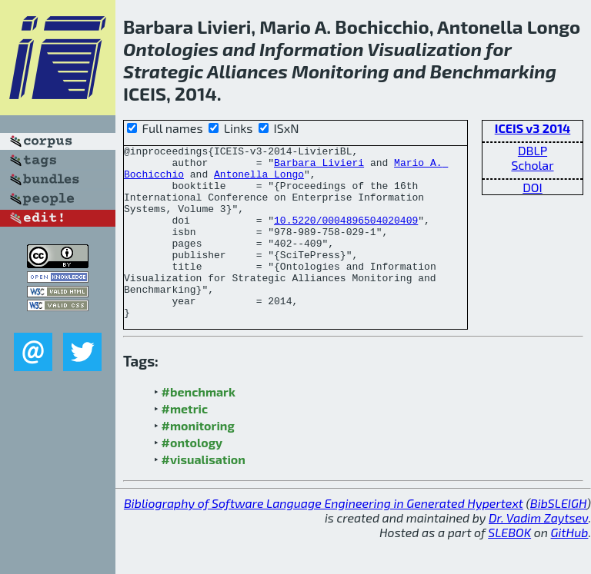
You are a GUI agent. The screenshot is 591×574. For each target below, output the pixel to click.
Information (311, 49)
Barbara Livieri (319, 167)
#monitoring (198, 460)
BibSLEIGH (558, 537)
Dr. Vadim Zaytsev (538, 552)
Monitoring (340, 71)
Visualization (424, 49)
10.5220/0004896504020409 (346, 236)
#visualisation (203, 493)
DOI (533, 187)
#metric (185, 443)
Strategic (163, 71)
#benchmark (198, 426)
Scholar (532, 165)
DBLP (532, 150)
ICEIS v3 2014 (533, 128)
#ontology (192, 476)
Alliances (247, 71)
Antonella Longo (259, 180)
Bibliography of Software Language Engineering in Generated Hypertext (323, 537)
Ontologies (171, 49)
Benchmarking (493, 71)
